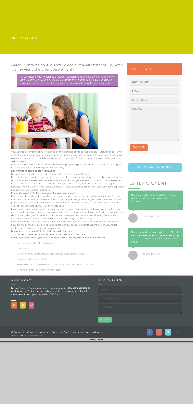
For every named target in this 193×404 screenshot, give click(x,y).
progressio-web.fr (33, 335)
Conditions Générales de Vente (67, 332)
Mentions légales (94, 332)
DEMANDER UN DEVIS (155, 167)
